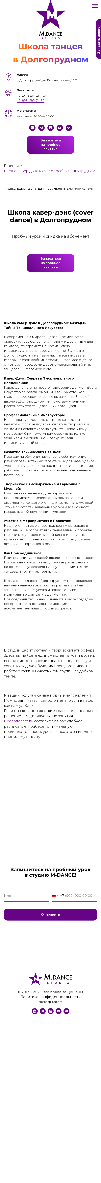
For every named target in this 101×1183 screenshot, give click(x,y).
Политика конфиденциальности (50, 997)
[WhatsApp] (35, 1013)
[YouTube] (60, 128)
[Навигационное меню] (95, 6)
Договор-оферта (51, 1002)
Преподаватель (18, 721)
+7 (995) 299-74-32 (30, 101)
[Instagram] (50, 128)
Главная (11, 166)
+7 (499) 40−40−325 (32, 96)
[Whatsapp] (32, 128)
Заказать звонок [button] (99, 39)
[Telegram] (41, 128)
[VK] (69, 128)
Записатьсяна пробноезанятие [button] (51, 144)
